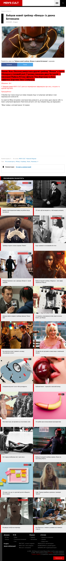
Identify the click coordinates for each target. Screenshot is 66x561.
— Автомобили (33, 539)
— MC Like (6, 537)
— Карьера (43, 539)
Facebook (9, 64)
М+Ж (14, 535)
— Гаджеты (32, 537)
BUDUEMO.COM (47, 547)
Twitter (25, 64)
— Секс (14, 541)
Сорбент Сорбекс (36, 554)
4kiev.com (25, 547)
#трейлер (23, 161)
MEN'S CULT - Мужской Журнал (27, 158)
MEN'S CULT (26, 545)
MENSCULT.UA (46, 543)
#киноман (34, 161)
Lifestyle (43, 535)
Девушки (7, 535)
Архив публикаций (10, 546)
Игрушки (32, 535)
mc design (50, 552)
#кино (28, 161)
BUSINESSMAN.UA (46, 545)
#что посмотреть (10, 161)
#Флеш (18, 161)
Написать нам (58, 558)
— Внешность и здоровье (46, 537)
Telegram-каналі (7, 86)
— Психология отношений (19, 539)
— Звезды (6, 539)
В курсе (6, 543)
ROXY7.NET (26, 543)
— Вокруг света (44, 541)
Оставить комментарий (23, 167)
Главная (3, 11)
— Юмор (15, 537)
